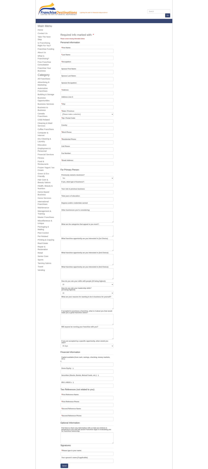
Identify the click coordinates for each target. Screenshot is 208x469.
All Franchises (44, 79)
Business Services (46, 104)
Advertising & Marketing (43, 83)
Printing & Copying (46, 240)
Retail (40, 253)
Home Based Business (43, 193)
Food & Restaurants (43, 162)
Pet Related (43, 236)
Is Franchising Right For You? (44, 44)
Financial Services (46, 154)
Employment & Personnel (44, 149)
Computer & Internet (43, 134)
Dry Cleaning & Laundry (44, 140)
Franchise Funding (46, 49)
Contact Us (42, 33)
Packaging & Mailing (43, 228)
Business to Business (43, 108)
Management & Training (44, 212)
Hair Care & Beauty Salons (44, 181)
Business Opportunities (43, 99)
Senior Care (43, 256)
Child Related (44, 120)
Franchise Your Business (44, 69)
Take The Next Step (44, 38)
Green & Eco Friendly (43, 174)
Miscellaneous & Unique (45, 221)
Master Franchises (46, 217)
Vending (41, 270)
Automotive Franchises (43, 89)
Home (40, 30)
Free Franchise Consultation (44, 63)
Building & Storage (46, 94)
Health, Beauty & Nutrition (45, 187)
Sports (40, 260)
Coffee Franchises (46, 129)
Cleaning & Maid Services (45, 124)
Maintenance (43, 207)
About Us (42, 52)
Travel (40, 266)
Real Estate (43, 243)
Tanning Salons (44, 263)
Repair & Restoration (43, 248)
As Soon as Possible (87, 342)
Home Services (44, 198)
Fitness (41, 158)
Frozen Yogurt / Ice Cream (46, 168)
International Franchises (43, 202)
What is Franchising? (43, 57)
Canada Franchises (42, 114)
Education (42, 145)
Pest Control (43, 233)
